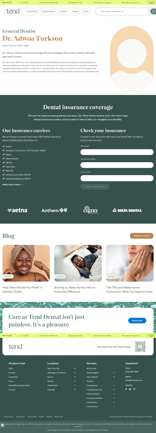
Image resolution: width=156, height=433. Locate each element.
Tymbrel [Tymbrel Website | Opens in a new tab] (149, 416)
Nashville (51, 389)
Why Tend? (7, 2)
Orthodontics (92, 406)
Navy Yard (23, 45)
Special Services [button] (49, 11)
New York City (53, 368)
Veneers (90, 381)
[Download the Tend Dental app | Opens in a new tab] (140, 346)
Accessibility (20, 416)
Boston (51, 376)
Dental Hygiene (93, 372)
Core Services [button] (32, 11)
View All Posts (142, 235)
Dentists (12, 372)
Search (41, 416)
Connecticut (53, 385)
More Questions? (11, 184)
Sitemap (49, 416)
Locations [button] (63, 11)
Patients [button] (75, 11)
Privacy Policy (9, 416)
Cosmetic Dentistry (94, 397)
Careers (12, 389)
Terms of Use (32, 416)
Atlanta (51, 381)
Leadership (13, 376)
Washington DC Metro (57, 372)
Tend (9, 276)
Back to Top (59, 416)
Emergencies (92, 385)
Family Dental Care (94, 389)
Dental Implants (93, 393)
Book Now (137, 320)
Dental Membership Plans (19, 385)
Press (11, 381)
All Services (91, 368)
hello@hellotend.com (134, 380)
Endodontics (92, 402)
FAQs (11, 368)
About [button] (85, 11)
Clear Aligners (92, 376)
